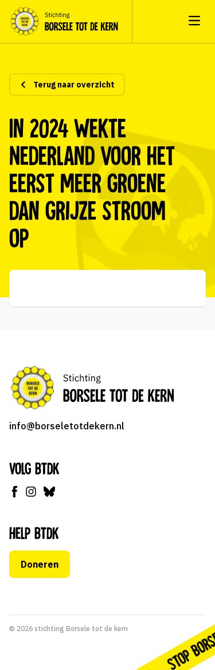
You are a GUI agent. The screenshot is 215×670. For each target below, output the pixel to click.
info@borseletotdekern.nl (66, 426)
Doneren (39, 564)
